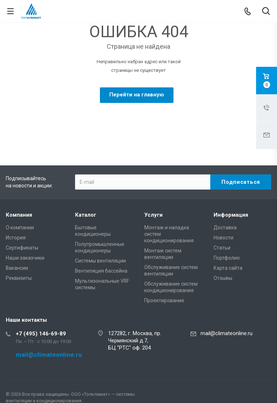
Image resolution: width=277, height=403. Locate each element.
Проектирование (164, 300)
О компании (20, 227)
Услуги (153, 215)
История (16, 237)
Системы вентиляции (100, 261)
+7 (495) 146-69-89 (41, 333)
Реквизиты (19, 278)
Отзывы (223, 278)
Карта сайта (228, 268)
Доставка (225, 227)
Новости (223, 237)
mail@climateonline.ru (226, 333)
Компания (19, 215)
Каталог (85, 215)
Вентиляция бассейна (101, 271)
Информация (231, 215)
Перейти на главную (136, 94)
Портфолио (227, 258)
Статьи (222, 248)
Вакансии (17, 268)
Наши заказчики (25, 258)
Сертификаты (22, 248)
